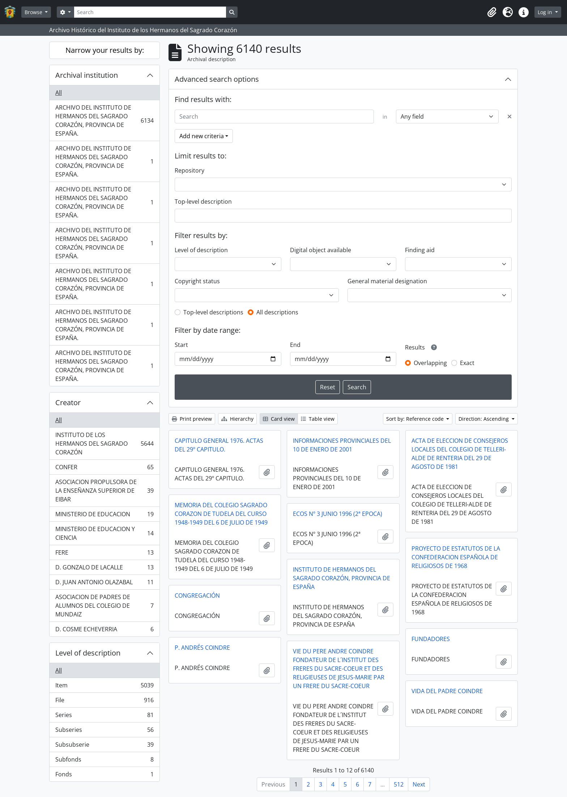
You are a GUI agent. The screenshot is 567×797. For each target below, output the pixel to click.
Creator (68, 402)
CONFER (104, 469)
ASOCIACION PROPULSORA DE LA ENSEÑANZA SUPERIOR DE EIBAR (104, 490)
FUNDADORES (431, 639)
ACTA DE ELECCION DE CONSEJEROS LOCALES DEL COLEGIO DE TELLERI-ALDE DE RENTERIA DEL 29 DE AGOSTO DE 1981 (460, 454)
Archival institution (86, 75)
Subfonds (104, 761)
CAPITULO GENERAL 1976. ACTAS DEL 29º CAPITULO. (219, 445)
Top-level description (203, 201)
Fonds (104, 775)
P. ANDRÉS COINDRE (202, 648)
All (58, 93)
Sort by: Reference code (415, 418)
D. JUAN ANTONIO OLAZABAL (104, 584)
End (295, 345)
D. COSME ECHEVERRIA (104, 630)
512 (399, 784)
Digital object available (320, 250)
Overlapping (430, 363)
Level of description (87, 653)
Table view (317, 418)
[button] (492, 12)
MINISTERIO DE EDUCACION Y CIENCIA (104, 533)
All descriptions (277, 312)
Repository (189, 170)
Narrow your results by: (104, 50)
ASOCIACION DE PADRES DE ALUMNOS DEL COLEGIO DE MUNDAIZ (104, 605)
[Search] (150, 12)
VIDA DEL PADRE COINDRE (447, 691)
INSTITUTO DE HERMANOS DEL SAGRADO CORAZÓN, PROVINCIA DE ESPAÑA (341, 578)
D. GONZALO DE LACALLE (104, 569)
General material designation (387, 281)
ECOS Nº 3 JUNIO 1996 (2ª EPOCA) (337, 514)
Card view (279, 418)
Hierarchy (237, 418)
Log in (546, 12)
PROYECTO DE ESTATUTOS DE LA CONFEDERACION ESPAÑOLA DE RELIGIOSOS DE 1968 (456, 557)
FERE (104, 554)
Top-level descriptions (213, 312)
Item (104, 687)
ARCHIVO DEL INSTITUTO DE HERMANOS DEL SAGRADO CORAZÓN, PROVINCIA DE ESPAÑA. (104, 120)
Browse (34, 12)
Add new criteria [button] (201, 136)
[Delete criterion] (509, 116)
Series (104, 716)
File (104, 702)
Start (181, 345)
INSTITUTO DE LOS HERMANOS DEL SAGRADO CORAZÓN (104, 443)
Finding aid (420, 250)
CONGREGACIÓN (197, 595)
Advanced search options (217, 79)
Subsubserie (104, 746)
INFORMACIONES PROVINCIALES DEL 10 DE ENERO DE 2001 (342, 445)
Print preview (192, 418)
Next (419, 784)
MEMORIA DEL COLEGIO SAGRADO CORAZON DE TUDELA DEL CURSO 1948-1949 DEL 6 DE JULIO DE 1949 (221, 513)
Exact (467, 363)
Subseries (104, 731)
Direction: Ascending (484, 418)
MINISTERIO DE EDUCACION (104, 516)
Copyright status (197, 281)
